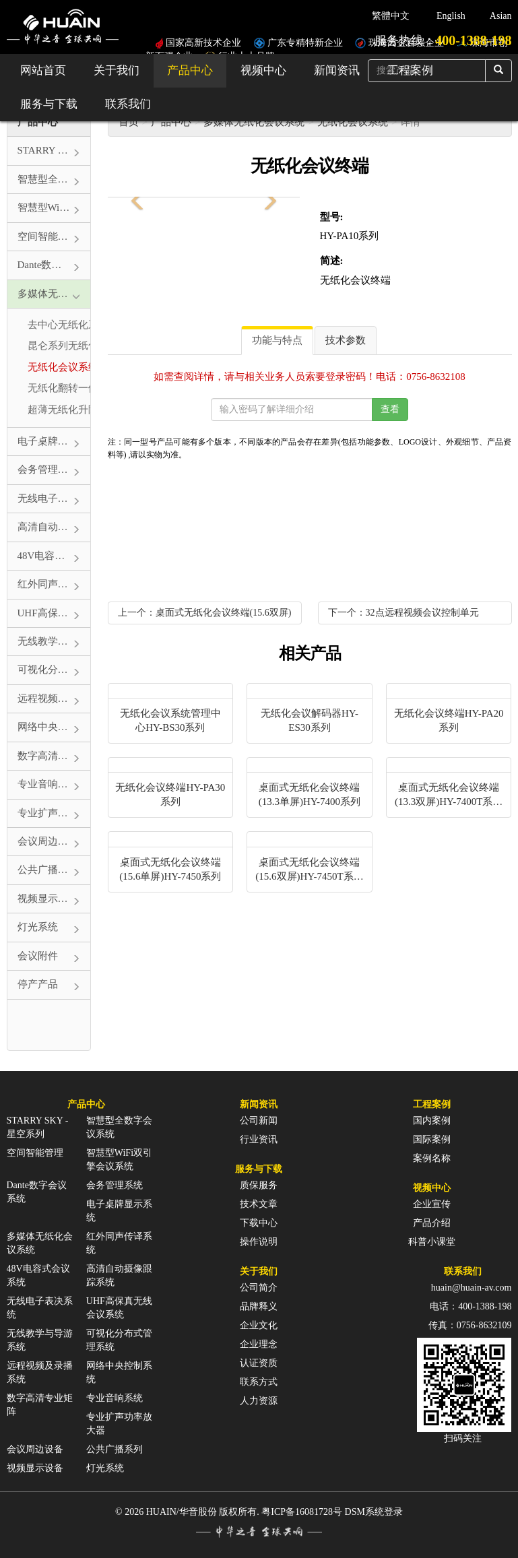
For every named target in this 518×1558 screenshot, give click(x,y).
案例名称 (432, 1158)
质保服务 (259, 1185)
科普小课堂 (431, 1242)
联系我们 (128, 104)
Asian (501, 16)
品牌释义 (259, 1306)
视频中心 (263, 70)
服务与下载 (48, 104)
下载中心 (259, 1223)
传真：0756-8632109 (470, 1325)
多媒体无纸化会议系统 (253, 122)
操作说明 (259, 1242)
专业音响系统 (114, 1398)
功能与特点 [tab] (277, 340)
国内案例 (432, 1120)
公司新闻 (259, 1120)
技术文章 (259, 1204)
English (450, 16)
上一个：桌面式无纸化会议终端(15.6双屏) (205, 613)
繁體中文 (391, 16)
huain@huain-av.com (471, 1288)
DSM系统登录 (374, 1512)
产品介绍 (432, 1223)
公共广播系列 (114, 1449)
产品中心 (190, 70)
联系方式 (259, 1382)
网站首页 (43, 70)
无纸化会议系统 (352, 122)
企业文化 (259, 1325)
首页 (129, 122)
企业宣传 (432, 1204)
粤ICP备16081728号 (301, 1512)
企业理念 (259, 1344)
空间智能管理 (35, 1153)
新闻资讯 (337, 70)
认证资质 (259, 1363)
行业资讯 (259, 1139)
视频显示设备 (35, 1468)
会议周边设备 (35, 1449)
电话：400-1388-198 (470, 1306)
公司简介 (259, 1288)
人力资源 (259, 1401)
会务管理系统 (114, 1185)
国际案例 (432, 1139)
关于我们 (116, 70)
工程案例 (432, 1104)
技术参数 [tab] (345, 340)
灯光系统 (105, 1468)
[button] (135, 197)
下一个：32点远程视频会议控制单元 (403, 613)
